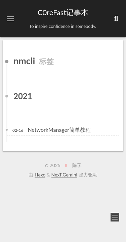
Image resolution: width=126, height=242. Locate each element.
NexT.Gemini (64, 174)
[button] (10, 19)
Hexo (40, 174)
